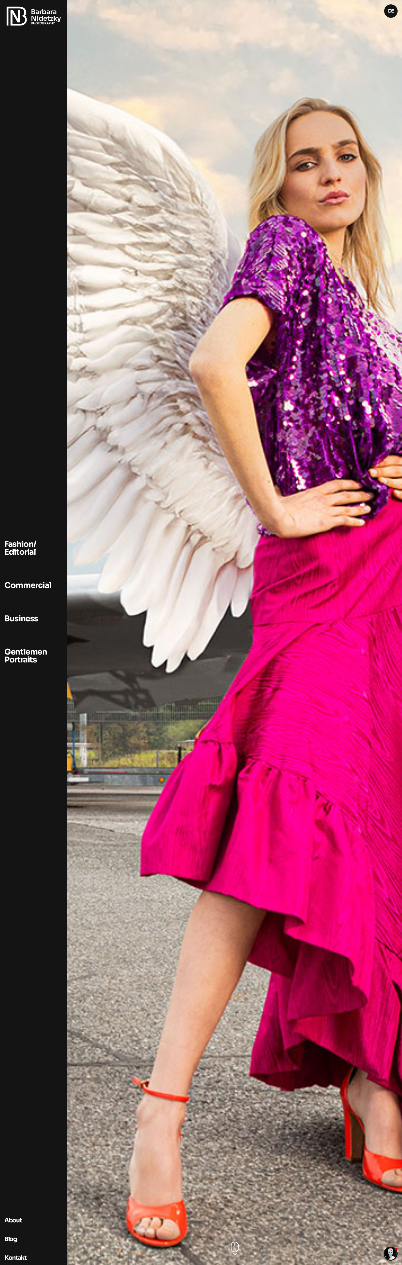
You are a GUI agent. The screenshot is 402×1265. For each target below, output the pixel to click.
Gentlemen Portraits (25, 656)
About (13, 1220)
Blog (10, 1239)
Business (21, 619)
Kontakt (15, 1258)
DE (391, 11)
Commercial (27, 585)
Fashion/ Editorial (20, 548)
